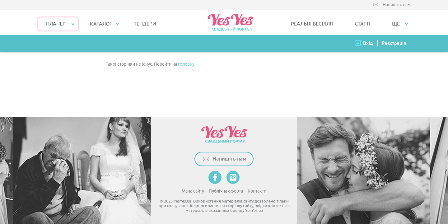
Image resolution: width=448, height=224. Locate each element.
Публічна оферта (226, 191)
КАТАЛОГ (101, 24)
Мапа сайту (193, 191)
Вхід (368, 43)
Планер (56, 24)
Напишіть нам (397, 4)
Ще (396, 24)
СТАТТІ (362, 24)
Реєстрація (394, 43)
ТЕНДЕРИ (145, 24)
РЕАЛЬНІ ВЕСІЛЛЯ (312, 24)
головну (186, 64)
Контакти (257, 191)
